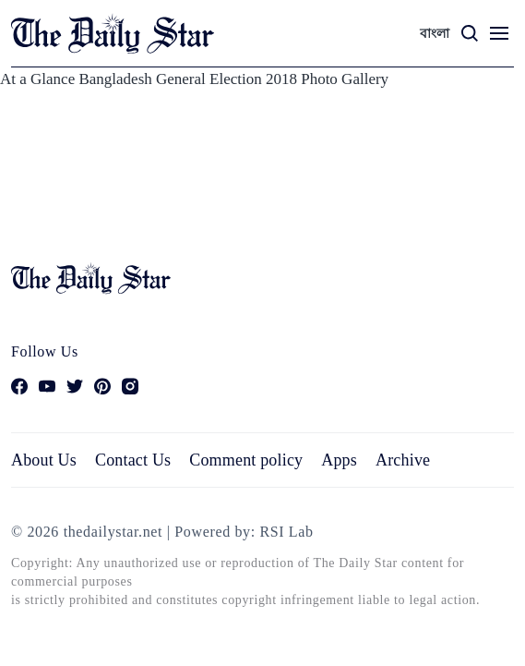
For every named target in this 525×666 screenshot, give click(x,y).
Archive (403, 460)
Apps (339, 460)
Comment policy (246, 460)
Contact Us (133, 460)
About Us (44, 460)
